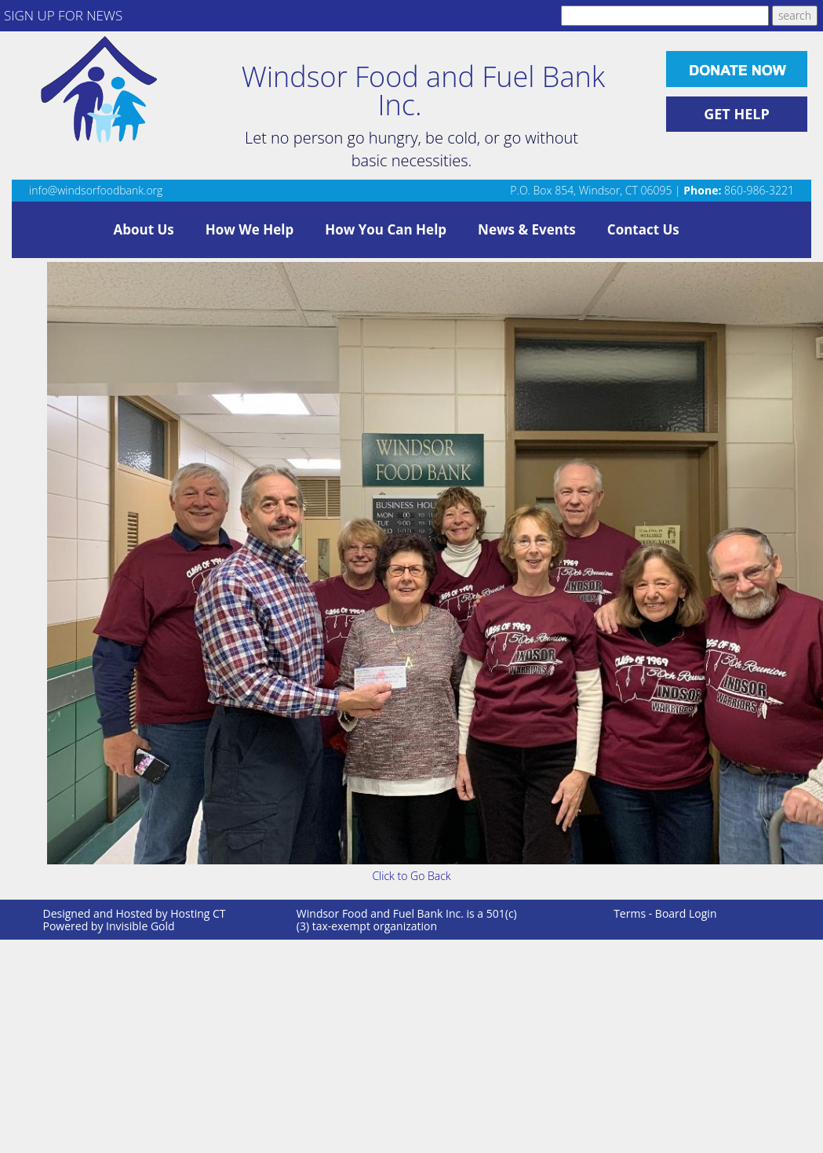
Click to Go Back (411, 875)
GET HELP (737, 113)
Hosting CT (197, 913)
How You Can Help (385, 229)
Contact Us (643, 229)
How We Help (249, 229)
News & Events (527, 229)
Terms (630, 913)
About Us (144, 229)
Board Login (686, 913)
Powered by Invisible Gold (109, 925)
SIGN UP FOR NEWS (63, 15)
